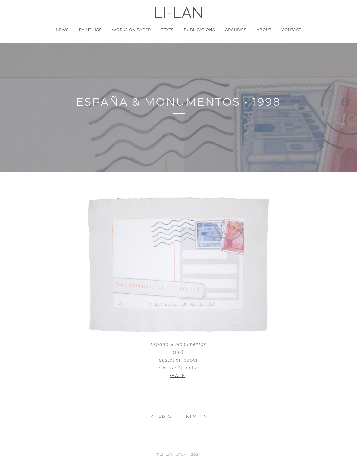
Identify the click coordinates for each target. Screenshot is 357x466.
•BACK (177, 375)
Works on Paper (131, 29)
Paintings (90, 29)
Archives (235, 29)
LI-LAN (179, 13)
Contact (291, 29)
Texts (167, 29)
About (264, 29)
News (62, 29)
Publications (199, 29)
